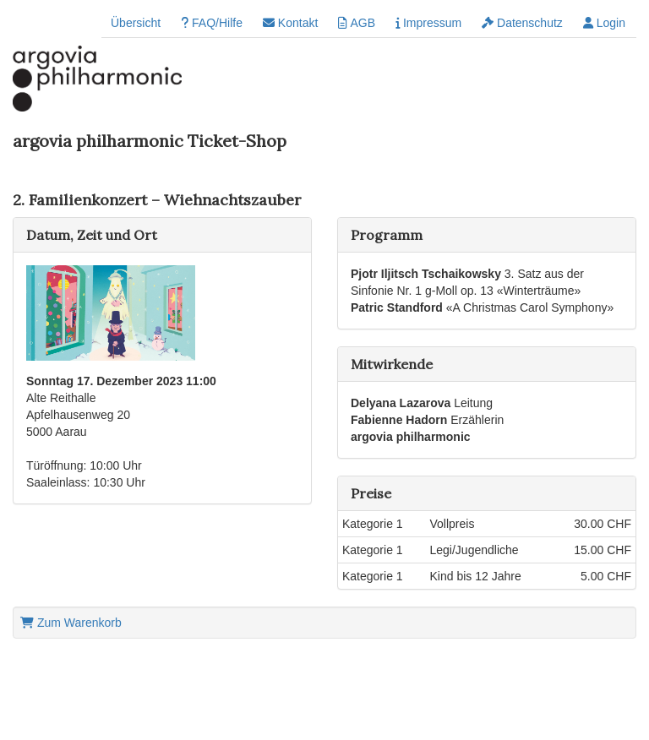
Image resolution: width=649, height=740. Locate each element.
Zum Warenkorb (71, 622)
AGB (356, 23)
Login (604, 23)
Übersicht (136, 23)
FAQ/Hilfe (212, 23)
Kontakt (290, 23)
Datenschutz (522, 23)
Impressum (428, 23)
